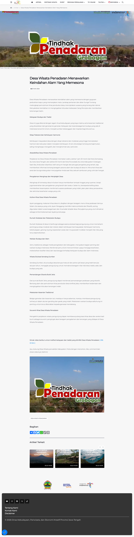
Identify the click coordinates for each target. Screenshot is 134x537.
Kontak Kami (11, 511)
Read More (48, 465)
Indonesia (113, 2)
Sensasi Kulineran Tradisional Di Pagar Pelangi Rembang (67, 451)
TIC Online (91, 2)
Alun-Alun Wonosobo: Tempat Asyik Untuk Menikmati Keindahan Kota (41, 450)
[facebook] (17, 501)
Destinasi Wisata (50, 2)
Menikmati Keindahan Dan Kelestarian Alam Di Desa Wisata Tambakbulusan (92, 450)
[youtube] (7, 501)
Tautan (101, 2)
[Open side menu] (11, 2)
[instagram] (12, 501)
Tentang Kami (11, 508)
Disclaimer (10, 513)
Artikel (38, 2)
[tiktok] (27, 501)
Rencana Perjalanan (75, 2)
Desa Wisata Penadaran (39, 418)
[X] (22, 501)
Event (62, 2)
